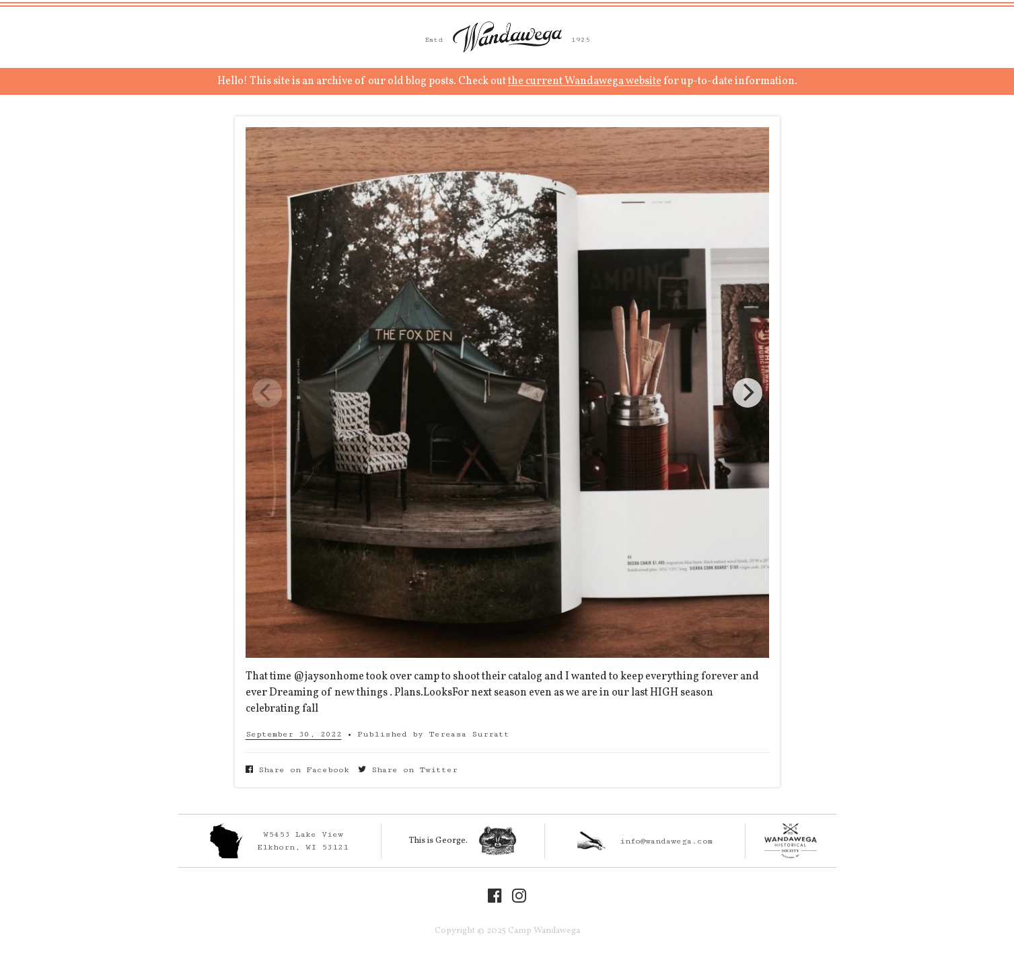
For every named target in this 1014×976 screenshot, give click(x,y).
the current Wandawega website (584, 81)
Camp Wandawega (507, 37)
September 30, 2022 (294, 734)
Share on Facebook (297, 770)
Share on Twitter (408, 770)
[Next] (747, 393)
